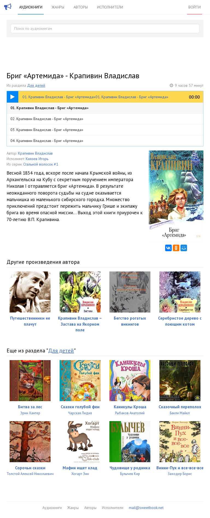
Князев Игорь (37, 158)
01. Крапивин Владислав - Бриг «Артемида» (49, 107)
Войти (194, 7)
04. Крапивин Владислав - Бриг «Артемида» (46, 140)
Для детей (36, 85)
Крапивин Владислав (35, 153)
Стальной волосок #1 (40, 164)
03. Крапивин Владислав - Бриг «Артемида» (46, 129)
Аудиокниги (30, 7)
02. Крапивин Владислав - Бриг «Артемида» (46, 118)
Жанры (58, 7)
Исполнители (110, 7)
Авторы (81, 7)
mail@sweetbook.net (146, 507)
